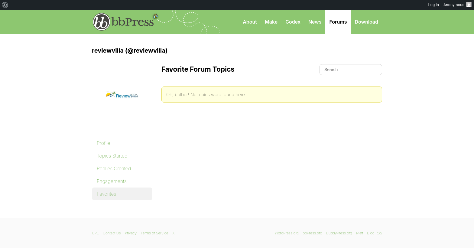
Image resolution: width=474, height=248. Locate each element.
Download (366, 22)
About (250, 22)
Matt (359, 233)
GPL (95, 233)
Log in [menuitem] (433, 4)
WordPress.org (287, 233)
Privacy (131, 233)
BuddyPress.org (339, 233)
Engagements (112, 181)
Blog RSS (374, 233)
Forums (338, 22)
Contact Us (112, 233)
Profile (103, 143)
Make (271, 22)
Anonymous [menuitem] (457, 4)
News (315, 22)
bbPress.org (123, 22)
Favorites (106, 194)
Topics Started (112, 156)
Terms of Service (154, 233)
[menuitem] (5, 5)
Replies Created (114, 168)
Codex (292, 22)
